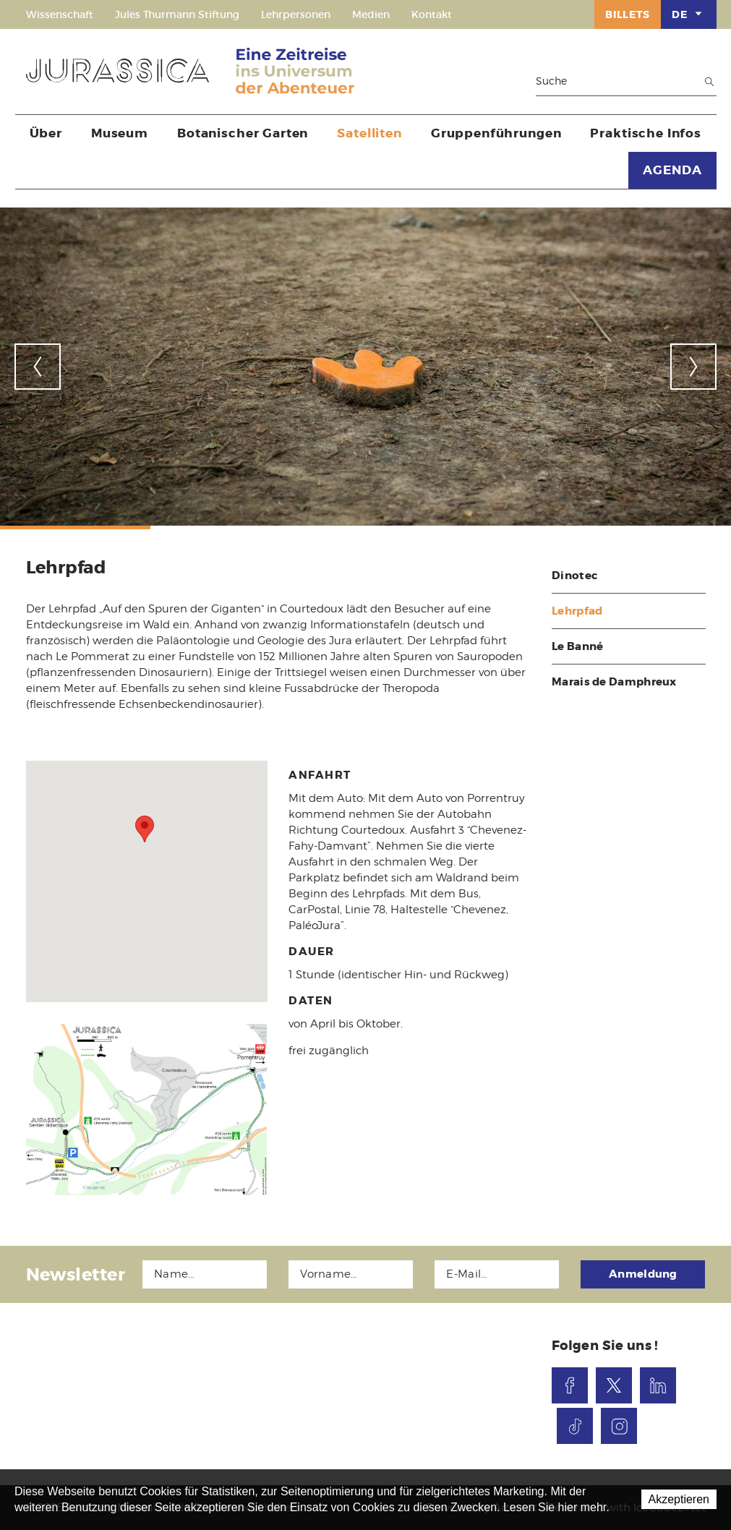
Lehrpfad (577, 611)
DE (688, 14)
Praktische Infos (645, 133)
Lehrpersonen (295, 14)
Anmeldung (643, 1274)
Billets (627, 14)
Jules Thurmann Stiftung (177, 14)
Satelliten (369, 133)
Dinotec (574, 575)
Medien (371, 14)
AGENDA (672, 170)
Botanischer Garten (242, 133)
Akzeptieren (679, 1499)
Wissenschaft (59, 14)
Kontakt (431, 14)
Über (46, 133)
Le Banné (577, 646)
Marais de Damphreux (614, 682)
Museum (119, 133)
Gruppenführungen (496, 133)
